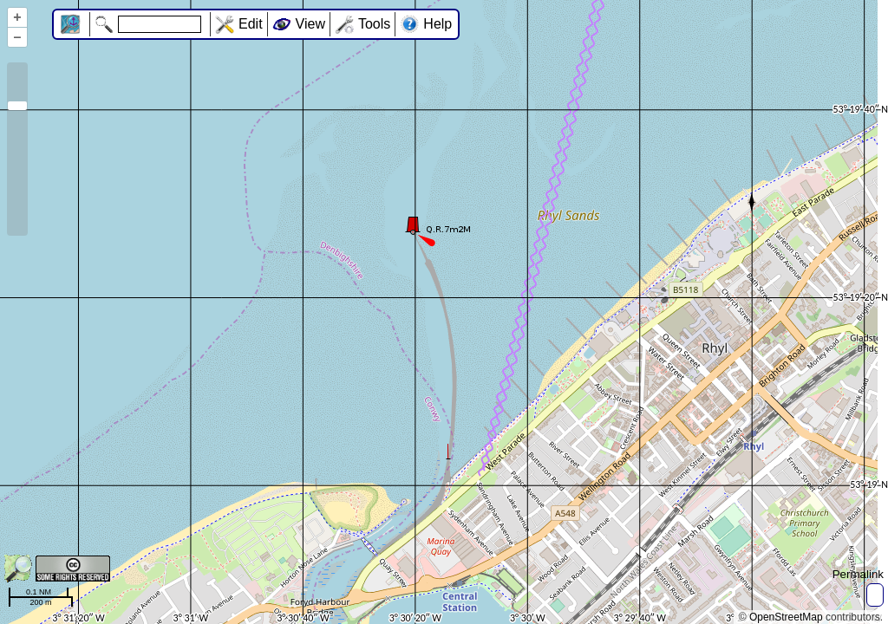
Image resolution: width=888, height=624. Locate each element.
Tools (374, 23)
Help (437, 23)
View (310, 23)
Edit (250, 23)
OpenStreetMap (786, 617)
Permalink (858, 574)
